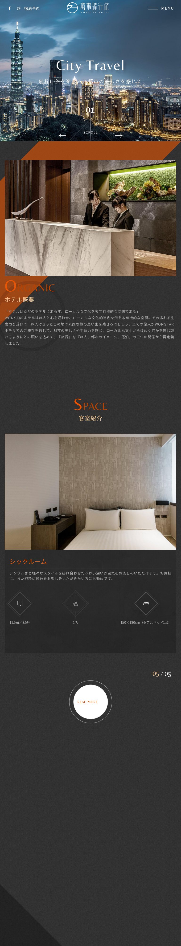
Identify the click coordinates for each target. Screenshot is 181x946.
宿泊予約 (31, 8)
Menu (161, 8)
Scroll (90, 132)
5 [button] (158, 677)
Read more (90, 706)
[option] (90, 70)
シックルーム (28, 566)
